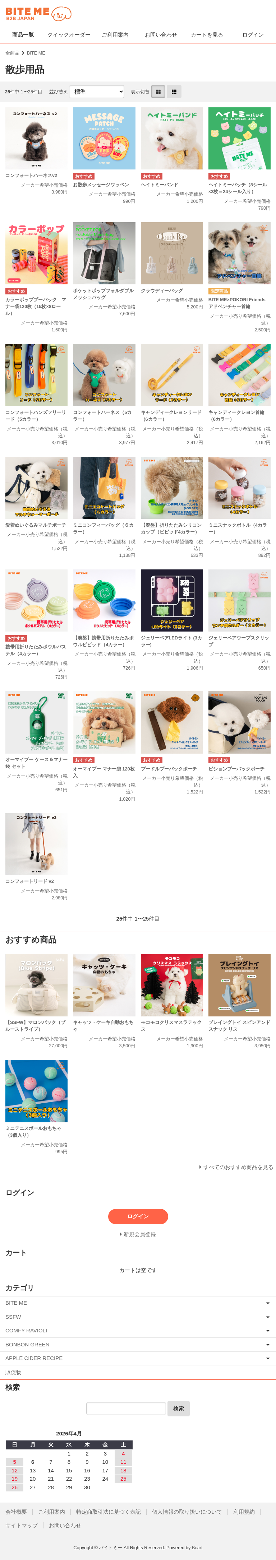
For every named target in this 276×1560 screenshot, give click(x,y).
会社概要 (16, 1512)
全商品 (12, 53)
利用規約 (244, 1512)
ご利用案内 (115, 35)
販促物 (13, 1372)
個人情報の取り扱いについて (187, 1512)
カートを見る (207, 35)
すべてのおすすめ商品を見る (238, 1167)
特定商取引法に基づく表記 (108, 1512)
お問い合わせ (161, 35)
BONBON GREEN (27, 1344)
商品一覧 (23, 35)
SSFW (13, 1317)
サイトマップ (21, 1525)
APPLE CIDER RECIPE (34, 1358)
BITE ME (36, 53)
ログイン (253, 35)
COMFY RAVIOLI (26, 1330)
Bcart (197, 1547)
